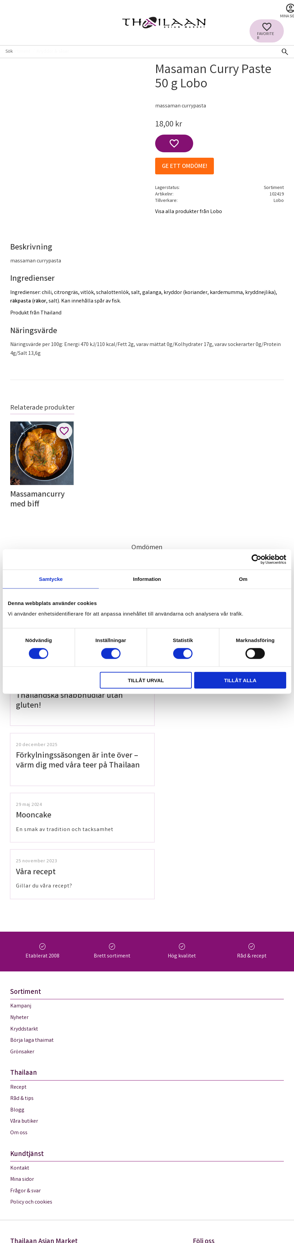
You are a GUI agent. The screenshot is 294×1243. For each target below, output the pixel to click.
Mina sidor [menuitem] (22, 1064)
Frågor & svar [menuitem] (25, 1075)
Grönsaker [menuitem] (22, 936)
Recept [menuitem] (18, 972)
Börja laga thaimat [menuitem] (32, 925)
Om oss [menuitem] (18, 1017)
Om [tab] (243, 579)
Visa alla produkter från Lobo (188, 212)
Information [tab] (147, 579)
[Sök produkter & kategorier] (138, 52)
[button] (266, 30)
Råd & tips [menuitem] (22, 983)
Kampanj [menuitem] (20, 890)
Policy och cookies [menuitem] (31, 1086)
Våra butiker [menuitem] (24, 1005)
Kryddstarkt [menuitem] (24, 913)
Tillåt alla (240, 680)
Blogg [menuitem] (17, 994)
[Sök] (285, 52)
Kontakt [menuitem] (19, 1052)
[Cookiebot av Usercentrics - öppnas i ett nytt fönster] (256, 559)
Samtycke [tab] (51, 579)
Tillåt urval (146, 680)
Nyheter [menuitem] (19, 902)
